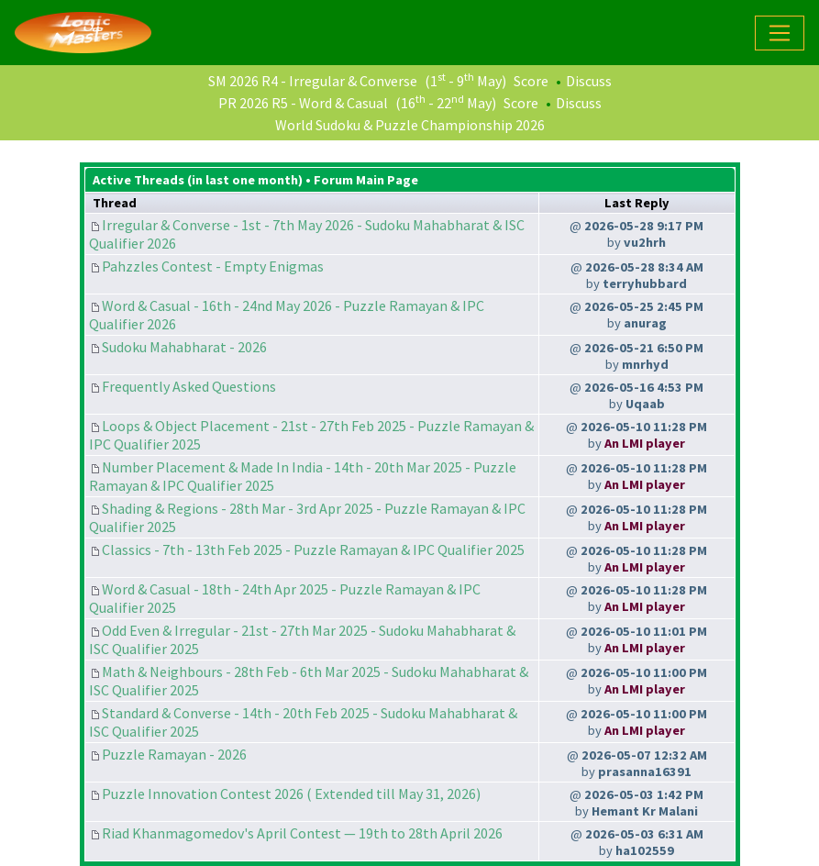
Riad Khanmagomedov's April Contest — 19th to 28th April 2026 (302, 833)
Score (531, 81)
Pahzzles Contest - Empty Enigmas (213, 266)
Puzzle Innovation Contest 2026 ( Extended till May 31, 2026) (291, 793)
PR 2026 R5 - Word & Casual (303, 103)
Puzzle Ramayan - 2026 (174, 754)
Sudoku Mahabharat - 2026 (184, 347)
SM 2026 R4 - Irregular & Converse (312, 81)
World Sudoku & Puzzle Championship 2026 (410, 125)
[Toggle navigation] (779, 33)
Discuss (589, 81)
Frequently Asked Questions (189, 386)
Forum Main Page (366, 180)
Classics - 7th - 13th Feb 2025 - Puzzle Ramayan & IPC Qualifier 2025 (313, 549)
